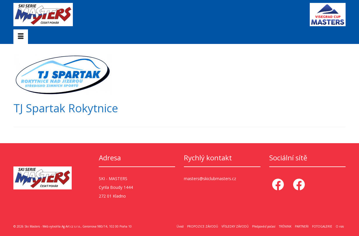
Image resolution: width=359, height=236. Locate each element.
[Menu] (20, 36)
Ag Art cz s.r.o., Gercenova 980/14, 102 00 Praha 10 (96, 226)
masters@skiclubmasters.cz (210, 178)
